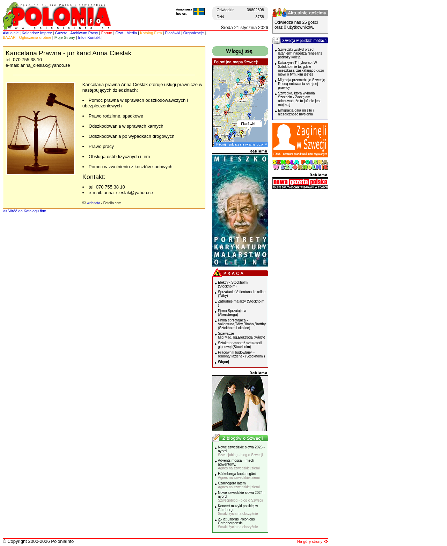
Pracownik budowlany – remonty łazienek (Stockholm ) (241, 354)
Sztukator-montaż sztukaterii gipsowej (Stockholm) (240, 345)
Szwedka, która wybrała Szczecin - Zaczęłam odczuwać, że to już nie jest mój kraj (299, 99)
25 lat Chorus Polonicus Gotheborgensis (238, 523)
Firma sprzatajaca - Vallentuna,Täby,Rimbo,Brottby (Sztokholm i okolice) (242, 324)
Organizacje (193, 33)
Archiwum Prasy (84, 33)
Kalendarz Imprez (37, 33)
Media (131, 33)
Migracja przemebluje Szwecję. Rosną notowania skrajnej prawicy (302, 84)
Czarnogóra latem (239, 485)
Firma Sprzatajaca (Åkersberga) (232, 313)
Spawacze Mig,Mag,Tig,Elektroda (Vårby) (241, 335)
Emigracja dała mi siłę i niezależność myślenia (296, 112)
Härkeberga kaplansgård (239, 476)
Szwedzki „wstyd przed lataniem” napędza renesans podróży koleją (300, 53)
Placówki (172, 33)
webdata (93, 203)
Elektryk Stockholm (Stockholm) (233, 284)
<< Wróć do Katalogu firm (24, 211)
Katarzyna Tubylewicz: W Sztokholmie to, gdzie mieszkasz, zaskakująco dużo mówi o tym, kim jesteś (301, 68)
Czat (120, 33)
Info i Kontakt (89, 37)
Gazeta (61, 33)
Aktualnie (11, 33)
